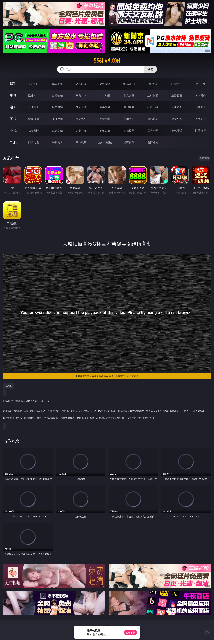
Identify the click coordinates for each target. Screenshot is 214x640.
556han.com (107, 60)
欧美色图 (81, 119)
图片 (13, 118)
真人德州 (57, 84)
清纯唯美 (152, 119)
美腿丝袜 (129, 119)
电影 (13, 107)
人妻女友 (81, 130)
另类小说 (152, 130)
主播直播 (176, 95)
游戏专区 (105, 84)
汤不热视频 (105, 142)
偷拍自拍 (57, 107)
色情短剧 (152, 142)
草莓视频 (81, 142)
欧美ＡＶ (81, 95)
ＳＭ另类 (200, 95)
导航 (13, 142)
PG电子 (33, 84)
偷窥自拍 (33, 119)
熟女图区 (176, 119)
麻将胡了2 (129, 84)
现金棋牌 (176, 84)
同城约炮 (33, 142)
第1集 (9, 386)
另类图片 (200, 119)
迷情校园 (129, 130)
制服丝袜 (129, 107)
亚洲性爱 (33, 107)
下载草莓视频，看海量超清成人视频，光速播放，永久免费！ (142, 376)
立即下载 (130, 632)
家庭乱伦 (57, 130)
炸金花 (153, 84)
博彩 (13, 83)
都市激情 (33, 130)
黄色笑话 (176, 130)
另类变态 (200, 107)
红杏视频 (129, 142)
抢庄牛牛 (200, 84)
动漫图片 (105, 119)
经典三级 (152, 107)
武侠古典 (105, 130)
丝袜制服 (152, 95)
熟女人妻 (129, 95)
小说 (13, 130)
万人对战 (81, 84)
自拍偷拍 (57, 95)
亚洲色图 (57, 119)
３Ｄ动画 (105, 95)
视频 (13, 95)
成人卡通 (81, 107)
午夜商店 (57, 142)
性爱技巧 (200, 130)
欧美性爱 (105, 107)
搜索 (150, 69)
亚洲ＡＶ (33, 95)
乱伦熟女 (176, 107)
